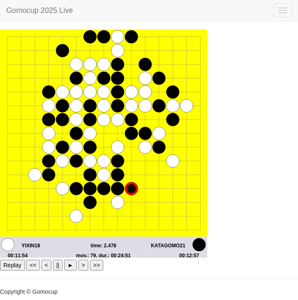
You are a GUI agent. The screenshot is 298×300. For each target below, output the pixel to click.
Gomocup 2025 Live (39, 10)
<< (32, 265)
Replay (12, 265)
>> (96, 265)
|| (57, 265)
